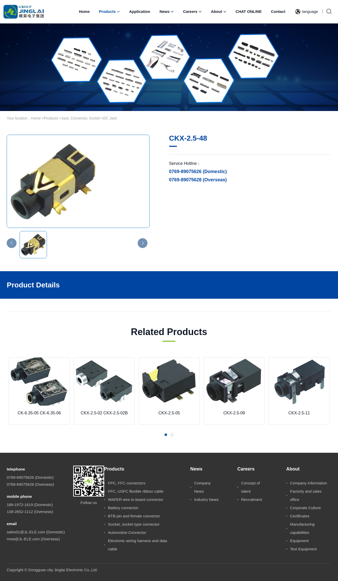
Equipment (299, 541)
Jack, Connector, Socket (80, 118)
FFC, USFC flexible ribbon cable (135, 491)
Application (139, 11)
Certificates (299, 516)
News (167, 11)
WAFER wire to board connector (135, 499)
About (218, 11)
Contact (278, 11)
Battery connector (123, 508)
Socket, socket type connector (134, 524)
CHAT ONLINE (249, 11)
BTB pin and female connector (134, 516)
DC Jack (110, 118)
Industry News (206, 499)
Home (84, 11)
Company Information (308, 483)
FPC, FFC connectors (126, 483)
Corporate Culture (305, 508)
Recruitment (251, 499)
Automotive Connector (127, 532)
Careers (192, 11)
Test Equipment (303, 549)
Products (109, 11)
